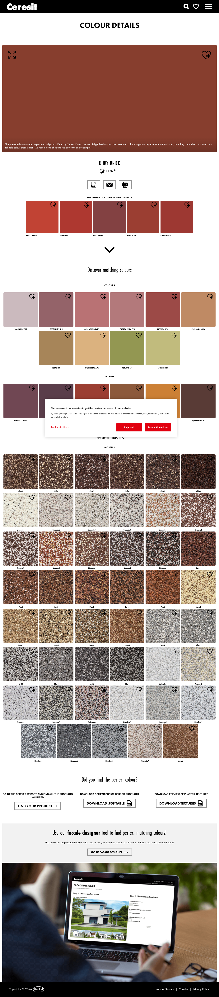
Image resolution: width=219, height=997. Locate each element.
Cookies (183, 989)
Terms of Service (164, 989)
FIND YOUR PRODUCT (38, 806)
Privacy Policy (201, 989)
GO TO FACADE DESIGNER (109, 852)
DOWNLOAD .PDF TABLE (109, 803)
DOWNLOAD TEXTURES (181, 803)
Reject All (129, 427)
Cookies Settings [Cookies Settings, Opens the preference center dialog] (59, 427)
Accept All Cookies (158, 427)
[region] (110, 418)
